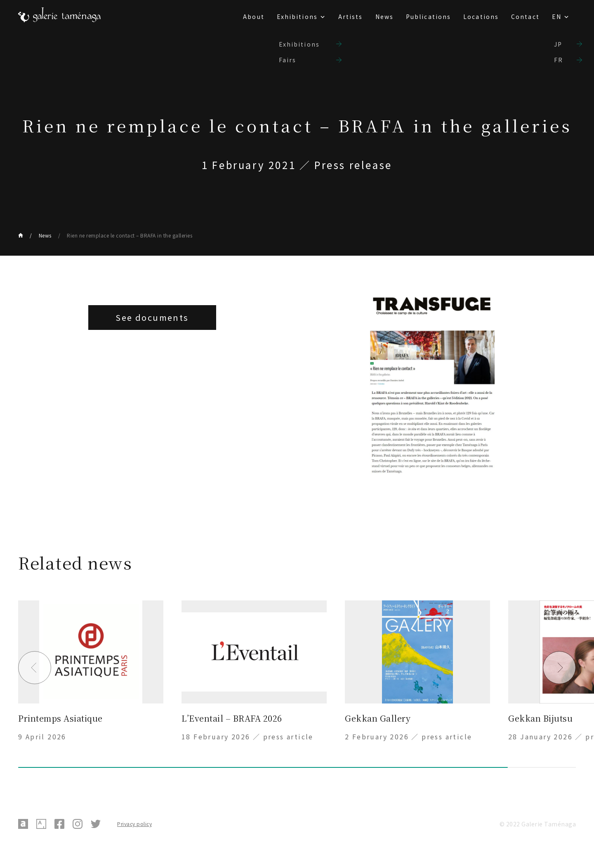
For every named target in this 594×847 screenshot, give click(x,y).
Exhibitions (297, 16)
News (384, 16)
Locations (481, 16)
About (253, 16)
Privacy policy (134, 823)
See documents (152, 317)
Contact (525, 16)
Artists (350, 16)
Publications (428, 16)
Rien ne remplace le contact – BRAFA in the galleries (129, 235)
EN (556, 16)
